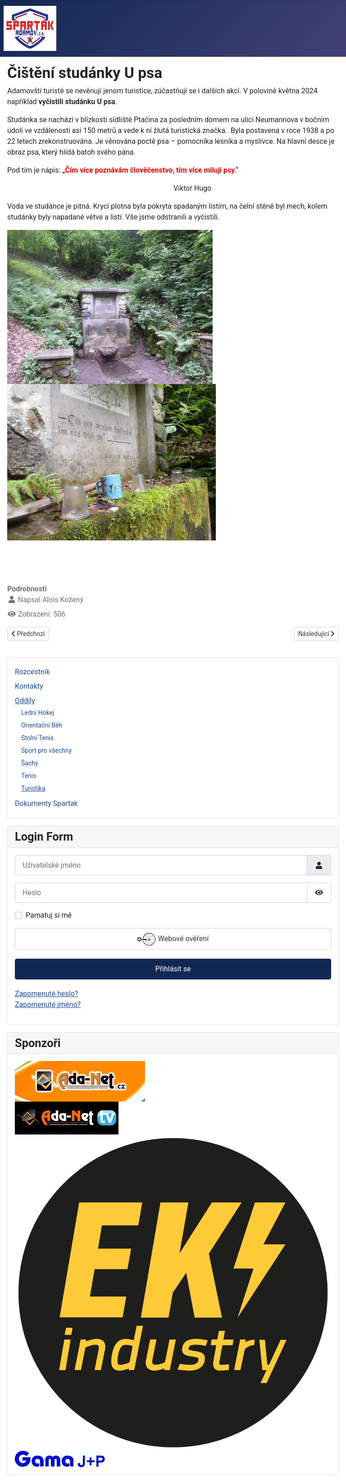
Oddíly (25, 700)
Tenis (28, 775)
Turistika (33, 788)
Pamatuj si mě (49, 915)
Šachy (29, 763)
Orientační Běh (41, 725)
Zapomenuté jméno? (48, 1004)
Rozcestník (32, 672)
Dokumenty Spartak (46, 803)
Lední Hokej (37, 712)
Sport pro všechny (46, 750)
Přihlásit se (173, 969)
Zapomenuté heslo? (46, 993)
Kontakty (29, 686)
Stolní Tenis (37, 737)
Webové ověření (173, 939)
